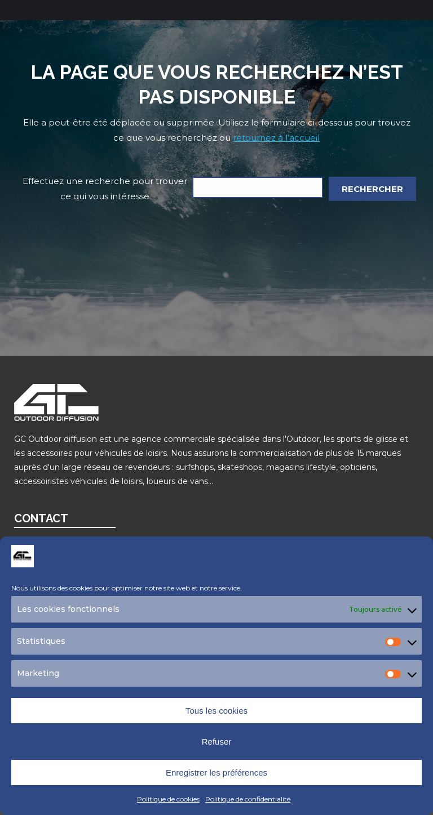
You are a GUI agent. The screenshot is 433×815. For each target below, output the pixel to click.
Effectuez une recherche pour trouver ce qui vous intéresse (105, 188)
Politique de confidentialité (247, 799)
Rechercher (372, 188)
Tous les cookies (216, 710)
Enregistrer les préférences (216, 772)
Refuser (217, 741)
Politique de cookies (168, 799)
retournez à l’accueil (276, 137)
